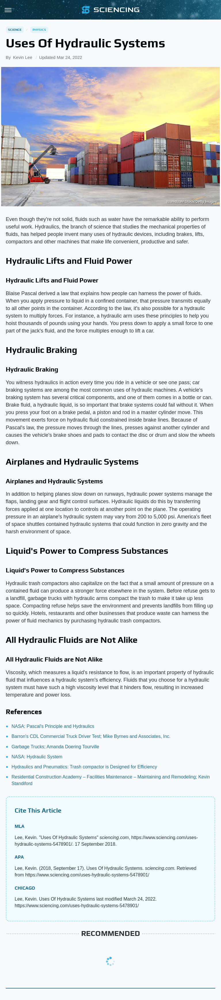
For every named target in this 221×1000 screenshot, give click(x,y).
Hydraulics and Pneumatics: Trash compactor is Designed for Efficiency (84, 766)
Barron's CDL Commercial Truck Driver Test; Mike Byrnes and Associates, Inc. (91, 736)
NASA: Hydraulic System (37, 756)
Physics (39, 29)
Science (15, 29)
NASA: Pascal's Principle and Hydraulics (53, 726)
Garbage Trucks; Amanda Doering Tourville (55, 746)
